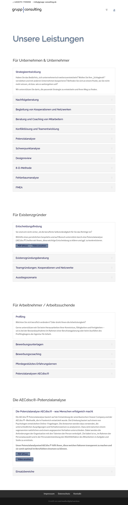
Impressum (49, 493)
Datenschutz (64, 493)
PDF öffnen (23, 245)
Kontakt (77, 493)
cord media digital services (69, 501)
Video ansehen (39, 245)
